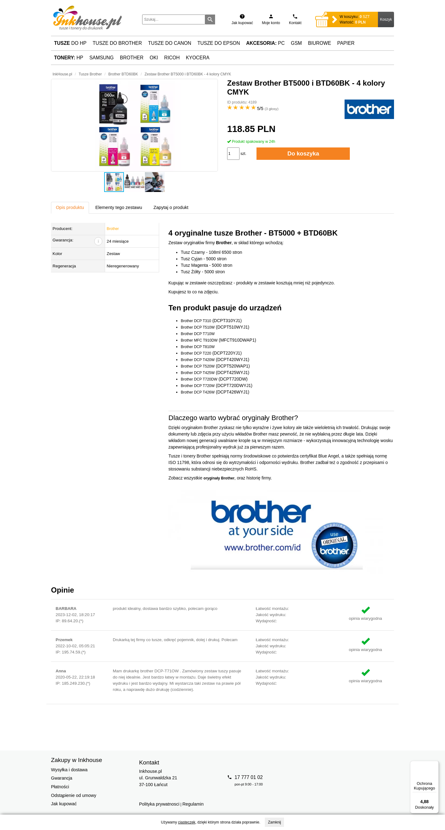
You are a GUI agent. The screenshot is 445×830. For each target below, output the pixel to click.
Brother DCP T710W (198, 334)
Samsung (101, 57)
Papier (345, 43)
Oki (154, 57)
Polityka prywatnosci (159, 804)
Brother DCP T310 (196, 321)
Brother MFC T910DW (199, 340)
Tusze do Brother (117, 43)
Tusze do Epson (218, 43)
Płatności (60, 786)
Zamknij (274, 822)
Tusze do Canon (169, 43)
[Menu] (435, 764)
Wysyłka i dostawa (69, 769)
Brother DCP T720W (198, 386)
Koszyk (386, 19)
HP (68, 57)
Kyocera (197, 57)
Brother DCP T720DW (199, 379)
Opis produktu (70, 207)
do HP (70, 43)
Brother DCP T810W (198, 347)
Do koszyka (303, 153)
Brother (131, 57)
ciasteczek (186, 822)
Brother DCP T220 (196, 353)
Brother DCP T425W (198, 373)
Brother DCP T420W (198, 360)
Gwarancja (61, 778)
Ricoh (172, 57)
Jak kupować (64, 803)
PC (265, 43)
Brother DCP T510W (198, 327)
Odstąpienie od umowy (73, 795)
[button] (134, 125)
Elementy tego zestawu (118, 207)
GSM (296, 43)
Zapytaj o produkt (170, 207)
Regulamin (193, 804)
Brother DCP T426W (198, 392)
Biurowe (319, 43)
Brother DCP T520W (198, 366)
